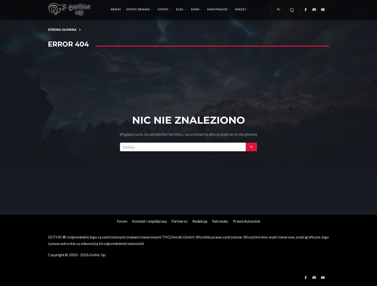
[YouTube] (323, 9)
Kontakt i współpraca (149, 221)
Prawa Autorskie (246, 221)
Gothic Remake (138, 9)
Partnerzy (179, 221)
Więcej (240, 9)
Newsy (116, 9)
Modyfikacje (217, 9)
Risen (195, 9)
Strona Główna (62, 29)
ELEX (179, 9)
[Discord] (314, 9)
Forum (122, 221)
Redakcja (199, 221)
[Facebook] (305, 9)
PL (278, 9)
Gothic (163, 9)
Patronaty (220, 221)
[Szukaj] (292, 10)
